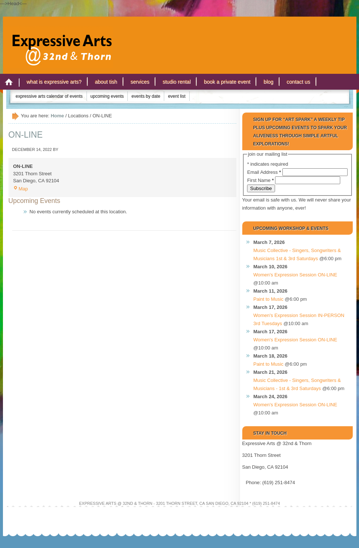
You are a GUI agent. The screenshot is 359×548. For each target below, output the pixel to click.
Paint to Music (268, 299)
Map (20, 189)
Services (140, 82)
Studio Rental (177, 82)
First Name (261, 180)
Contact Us (298, 82)
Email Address (264, 172)
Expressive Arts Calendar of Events (49, 96)
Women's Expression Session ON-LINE (295, 275)
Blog (268, 82)
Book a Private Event (227, 82)
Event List (176, 96)
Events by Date (145, 96)
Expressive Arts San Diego (58, 40)
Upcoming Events (107, 96)
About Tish (106, 82)
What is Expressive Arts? (54, 82)
